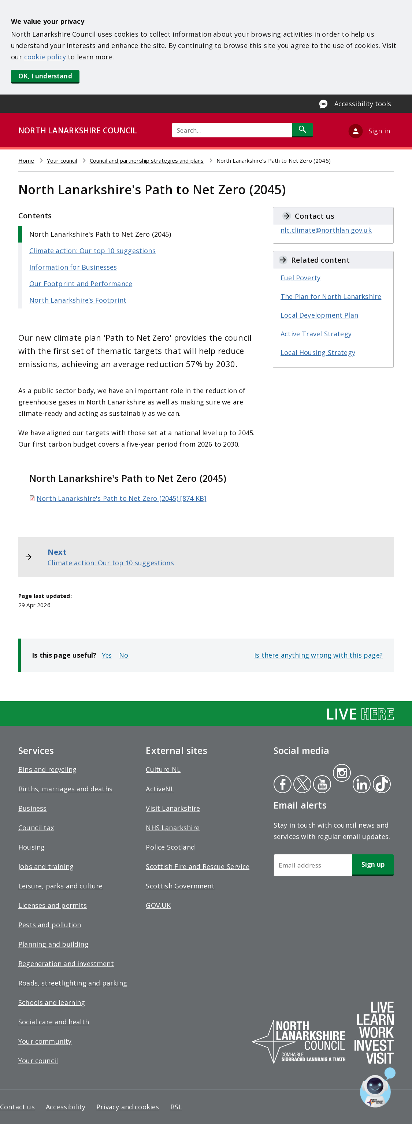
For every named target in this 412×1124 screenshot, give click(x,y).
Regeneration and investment (66, 963)
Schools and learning (51, 1002)
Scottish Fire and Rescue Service (197, 866)
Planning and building (53, 944)
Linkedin (360, 785)
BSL (176, 1106)
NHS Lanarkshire (173, 827)
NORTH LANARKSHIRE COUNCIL (77, 130)
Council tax (36, 827)
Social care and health (53, 1021)
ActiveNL (160, 788)
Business (32, 808)
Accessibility (65, 1106)
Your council (62, 160)
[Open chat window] (378, 1087)
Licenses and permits (52, 905)
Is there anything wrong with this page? (318, 655)
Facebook (282, 785)
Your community (45, 1041)
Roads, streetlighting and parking (72, 983)
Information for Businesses (73, 267)
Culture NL (163, 769)
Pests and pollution (49, 924)
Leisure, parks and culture (60, 885)
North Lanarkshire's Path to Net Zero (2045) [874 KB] (121, 498)
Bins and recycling (47, 769)
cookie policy (45, 56)
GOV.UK (158, 905)
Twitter (301, 785)
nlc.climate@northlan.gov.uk (326, 230)
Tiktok (380, 785)
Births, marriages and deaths (65, 788)
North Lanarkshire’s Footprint (77, 300)
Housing (31, 847)
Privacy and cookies (127, 1106)
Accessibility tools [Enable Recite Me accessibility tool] (362, 103)
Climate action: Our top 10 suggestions (92, 250)
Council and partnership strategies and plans (147, 160)
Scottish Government (180, 885)
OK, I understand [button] (45, 76)
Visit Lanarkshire (173, 808)
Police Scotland (170, 847)
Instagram (342, 774)
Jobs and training (46, 866)
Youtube (321, 785)
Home (26, 160)
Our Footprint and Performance (80, 283)
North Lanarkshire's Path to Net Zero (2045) (100, 234)
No (123, 655)
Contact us (17, 1106)
